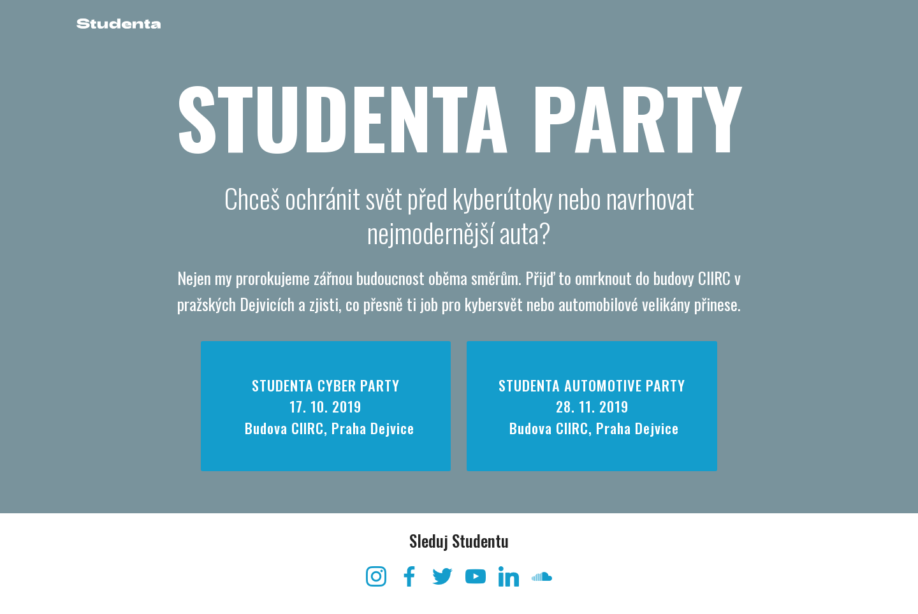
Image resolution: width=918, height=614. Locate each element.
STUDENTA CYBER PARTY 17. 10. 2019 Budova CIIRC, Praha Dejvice (326, 406)
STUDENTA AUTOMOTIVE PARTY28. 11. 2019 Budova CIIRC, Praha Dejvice (592, 417)
